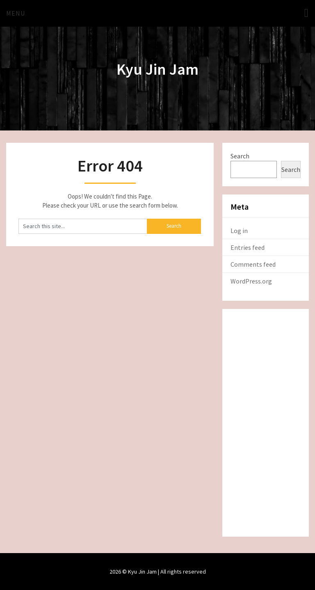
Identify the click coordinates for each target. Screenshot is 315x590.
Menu (15, 13)
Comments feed (253, 264)
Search (240, 156)
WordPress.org (251, 281)
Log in (239, 230)
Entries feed (248, 247)
